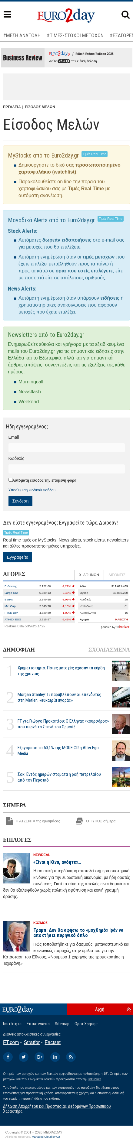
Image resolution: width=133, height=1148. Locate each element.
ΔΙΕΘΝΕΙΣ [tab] (116, 575)
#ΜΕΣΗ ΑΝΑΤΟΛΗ (22, 35)
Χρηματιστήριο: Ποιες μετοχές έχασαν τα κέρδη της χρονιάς (61, 670)
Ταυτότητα (12, 1023)
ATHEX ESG (13, 619)
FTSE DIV (11, 612)
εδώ (64, 61)
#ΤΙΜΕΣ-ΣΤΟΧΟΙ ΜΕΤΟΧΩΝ (75, 35)
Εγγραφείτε (17, 557)
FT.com (11, 1042)
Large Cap (11, 592)
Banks (9, 599)
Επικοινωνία (38, 1023)
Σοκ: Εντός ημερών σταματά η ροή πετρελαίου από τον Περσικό (59, 777)
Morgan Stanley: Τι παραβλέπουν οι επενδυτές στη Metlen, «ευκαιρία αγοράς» (59, 697)
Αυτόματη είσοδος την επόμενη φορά (44, 480)
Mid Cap (10, 606)
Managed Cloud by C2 (46, 1136)
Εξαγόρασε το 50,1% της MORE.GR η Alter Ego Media (58, 750)
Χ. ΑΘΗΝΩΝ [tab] (89, 575)
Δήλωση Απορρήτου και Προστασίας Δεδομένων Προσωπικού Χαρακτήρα (57, 1108)
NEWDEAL (41, 855)
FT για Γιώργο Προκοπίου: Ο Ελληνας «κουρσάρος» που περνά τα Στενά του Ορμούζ (63, 724)
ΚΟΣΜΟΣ (40, 923)
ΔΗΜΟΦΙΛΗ (19, 650)
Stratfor (32, 1042)
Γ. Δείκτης (11, 586)
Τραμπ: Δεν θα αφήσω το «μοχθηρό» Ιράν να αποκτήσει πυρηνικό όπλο (78, 932)
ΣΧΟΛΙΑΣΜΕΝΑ (109, 650)
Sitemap (62, 1023)
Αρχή (99, 1009)
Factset (53, 1042)
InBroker (94, 1079)
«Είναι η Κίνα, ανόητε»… (57, 862)
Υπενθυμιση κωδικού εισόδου (31, 490)
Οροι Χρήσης (86, 1023)
